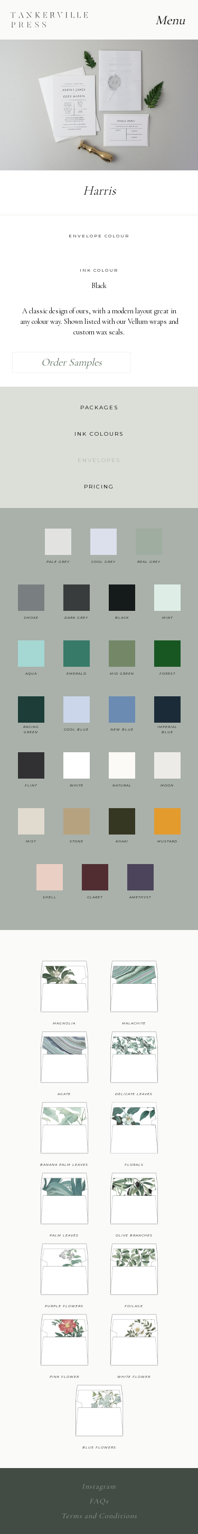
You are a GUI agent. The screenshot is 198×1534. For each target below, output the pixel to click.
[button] (21, 104)
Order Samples (71, 362)
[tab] (99, 408)
